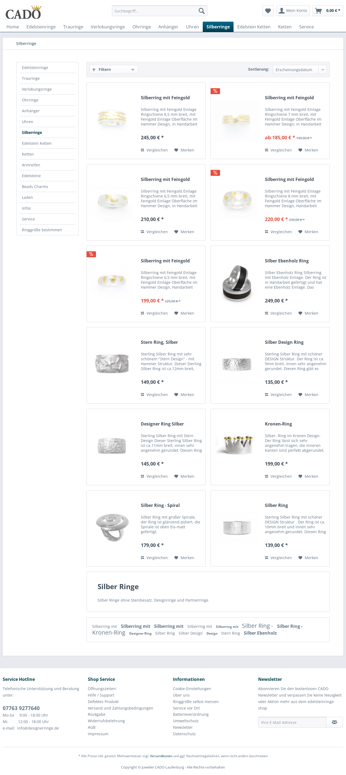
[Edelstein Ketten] (254, 27)
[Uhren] (192, 27)
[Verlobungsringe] (108, 27)
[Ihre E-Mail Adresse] (292, 722)
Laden (27, 197)
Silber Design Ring (284, 342)
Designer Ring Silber (162, 424)
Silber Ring (276, 505)
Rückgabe (96, 714)
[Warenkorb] (327, 10)
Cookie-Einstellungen (192, 688)
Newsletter (183, 727)
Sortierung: (258, 69)
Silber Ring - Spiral (160, 505)
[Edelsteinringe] (41, 27)
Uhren (27, 121)
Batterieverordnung (191, 714)
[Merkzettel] (268, 10)
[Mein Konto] (293, 10)
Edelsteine (31, 175)
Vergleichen (154, 150)
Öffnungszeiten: (102, 688)
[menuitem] (159, 13)
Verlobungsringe (37, 89)
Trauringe (31, 78)
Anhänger (31, 110)
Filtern (101, 69)
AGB (91, 727)
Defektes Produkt (103, 701)
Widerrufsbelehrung (106, 720)
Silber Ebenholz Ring (287, 261)
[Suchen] (201, 10)
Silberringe (32, 132)
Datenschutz (184, 733)
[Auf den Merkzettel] (184, 150)
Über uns (181, 695)
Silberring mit (105, 626)
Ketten (28, 154)
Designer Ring (140, 633)
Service (28, 219)
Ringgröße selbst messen (196, 701)
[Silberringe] (218, 27)
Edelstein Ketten (37, 143)
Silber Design (191, 633)
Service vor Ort (186, 708)
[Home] (13, 27)
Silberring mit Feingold (165, 98)
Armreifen (31, 164)
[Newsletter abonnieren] (334, 722)
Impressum (98, 733)
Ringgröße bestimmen (42, 229)
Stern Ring (231, 633)
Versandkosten (161, 756)
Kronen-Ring (278, 424)
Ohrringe (30, 100)
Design (212, 633)
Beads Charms (35, 186)
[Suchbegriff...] (159, 10)
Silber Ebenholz (260, 633)
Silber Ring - (258, 625)
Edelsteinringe (35, 67)
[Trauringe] (73, 27)
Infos (26, 208)
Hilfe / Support (101, 695)
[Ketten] (284, 27)
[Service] (306, 27)
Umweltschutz (186, 720)
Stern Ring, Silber (159, 342)
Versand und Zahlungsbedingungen (120, 708)
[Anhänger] (168, 27)
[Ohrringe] (142, 27)
